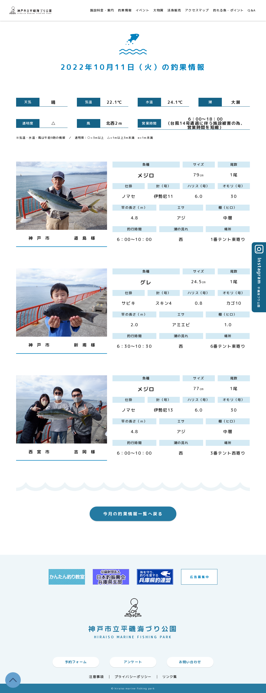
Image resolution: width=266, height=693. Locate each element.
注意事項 (96, 676)
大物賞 (158, 10)
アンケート (133, 662)
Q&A (252, 10)
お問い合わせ (190, 662)
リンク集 (169, 676)
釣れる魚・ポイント (228, 10)
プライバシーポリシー (133, 676)
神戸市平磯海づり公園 (31, 10)
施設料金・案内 (102, 10)
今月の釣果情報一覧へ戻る (133, 514)
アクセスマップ (197, 10)
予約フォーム (76, 662)
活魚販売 (174, 10)
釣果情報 (125, 10)
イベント (142, 10)
